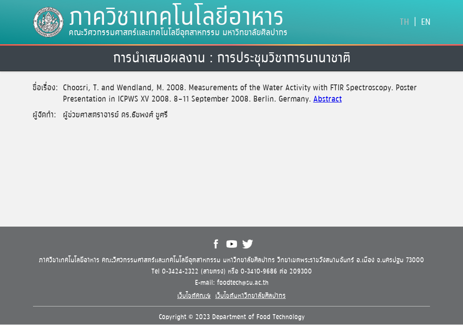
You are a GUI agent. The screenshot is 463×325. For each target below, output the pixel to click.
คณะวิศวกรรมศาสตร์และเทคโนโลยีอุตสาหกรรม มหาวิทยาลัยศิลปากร (178, 33)
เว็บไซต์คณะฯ (194, 296)
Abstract (327, 99)
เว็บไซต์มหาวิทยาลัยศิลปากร (250, 296)
